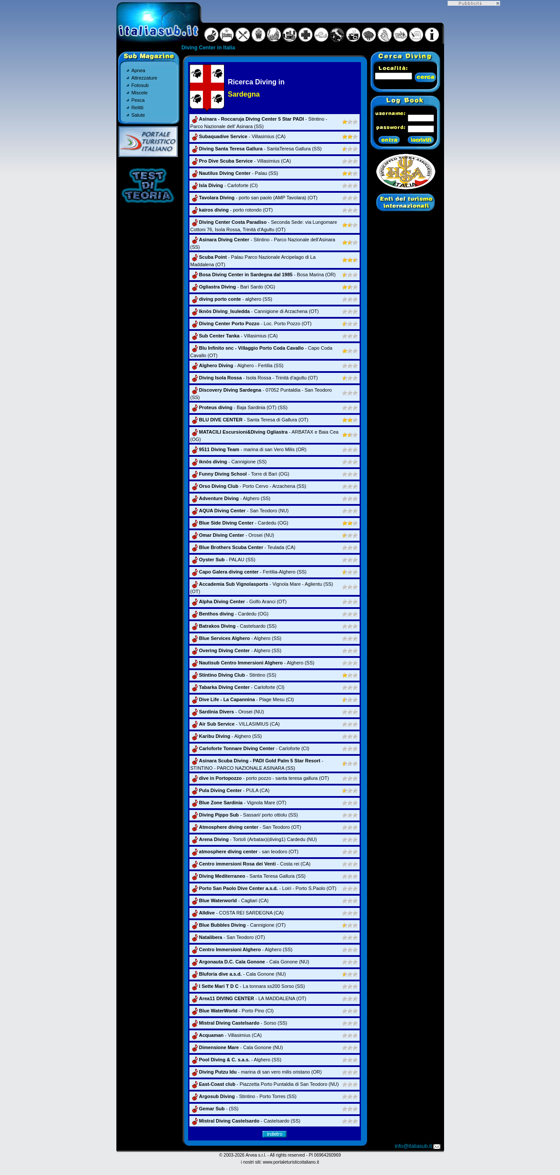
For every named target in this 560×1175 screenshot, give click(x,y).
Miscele (139, 92)
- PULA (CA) (230, 790)
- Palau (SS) (234, 173)
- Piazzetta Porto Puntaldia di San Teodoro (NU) (264, 1084)
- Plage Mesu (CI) (242, 699)
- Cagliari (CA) (229, 900)
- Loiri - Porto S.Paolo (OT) (263, 888)
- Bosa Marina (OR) (263, 274)
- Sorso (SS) (238, 1023)
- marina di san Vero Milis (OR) (248, 449)
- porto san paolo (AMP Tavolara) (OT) (254, 197)
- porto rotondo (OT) (231, 209)
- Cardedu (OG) (239, 522)
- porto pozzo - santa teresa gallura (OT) (259, 778)
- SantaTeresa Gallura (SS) (256, 148)
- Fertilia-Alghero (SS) (248, 571)
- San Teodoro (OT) (245, 827)
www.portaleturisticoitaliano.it (291, 1162)
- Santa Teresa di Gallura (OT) (249, 419)
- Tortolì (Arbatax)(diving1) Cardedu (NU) (253, 839)
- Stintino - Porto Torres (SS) (243, 1096)
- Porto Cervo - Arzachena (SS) (248, 486)
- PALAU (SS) (223, 559)
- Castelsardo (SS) (233, 626)
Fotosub (140, 85)
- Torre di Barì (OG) (239, 473)
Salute (138, 115)
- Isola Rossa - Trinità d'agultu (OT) (254, 377)
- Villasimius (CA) (238, 136)
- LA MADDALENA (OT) (248, 998)
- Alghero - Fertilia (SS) (237, 365)
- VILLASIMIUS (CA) (235, 724)
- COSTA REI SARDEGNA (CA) (237, 912)
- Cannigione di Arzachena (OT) (254, 311)
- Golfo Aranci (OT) (238, 601)
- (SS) (214, 1108)
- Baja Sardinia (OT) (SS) (238, 407)
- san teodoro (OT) (244, 851)
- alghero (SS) (231, 299)
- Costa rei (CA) (250, 863)
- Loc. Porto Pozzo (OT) (251, 323)
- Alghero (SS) (230, 498)
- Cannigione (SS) (228, 461)
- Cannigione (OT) (238, 925)
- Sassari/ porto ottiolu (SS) (244, 814)
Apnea (138, 70)
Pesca (138, 100)
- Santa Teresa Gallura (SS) (248, 876)
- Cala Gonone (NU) (249, 961)
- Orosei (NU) (232, 535)
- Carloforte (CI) (224, 185)
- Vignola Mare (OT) (238, 802)
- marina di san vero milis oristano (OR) (256, 1071)
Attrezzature (144, 77)
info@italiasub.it (418, 1146)
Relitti (137, 107)
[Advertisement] (474, 137)
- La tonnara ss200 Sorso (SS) (247, 986)
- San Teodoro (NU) (239, 510)
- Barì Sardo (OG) (232, 286)
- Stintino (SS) (233, 675)
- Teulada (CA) (242, 547)
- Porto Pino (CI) (232, 1010)
